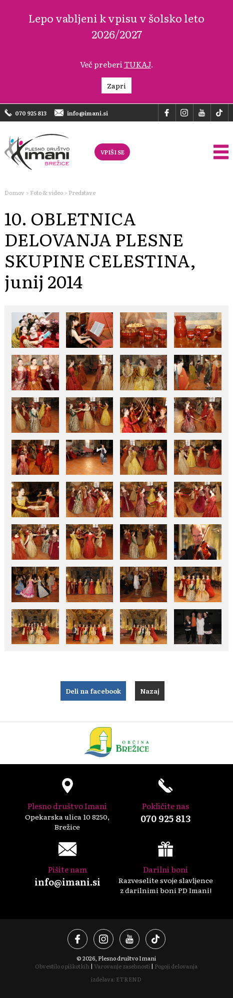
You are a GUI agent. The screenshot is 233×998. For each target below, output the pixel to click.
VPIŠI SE (112, 152)
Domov (14, 192)
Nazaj (150, 691)
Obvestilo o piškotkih (62, 966)
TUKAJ (137, 64)
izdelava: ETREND (116, 979)
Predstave (82, 192)
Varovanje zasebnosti (122, 966)
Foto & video (46, 192)
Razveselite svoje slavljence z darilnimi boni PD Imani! (165, 868)
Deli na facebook (93, 691)
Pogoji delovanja (176, 966)
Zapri (116, 85)
